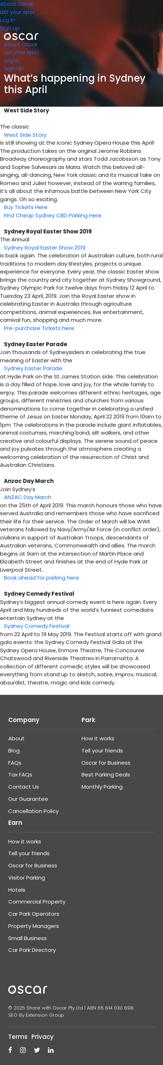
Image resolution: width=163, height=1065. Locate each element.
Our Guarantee (28, 799)
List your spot (17, 12)
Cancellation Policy (33, 811)
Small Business (27, 938)
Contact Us (23, 786)
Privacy (42, 1036)
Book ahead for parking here (41, 577)
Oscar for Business (106, 762)
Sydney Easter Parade (33, 368)
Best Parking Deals (106, 774)
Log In (7, 20)
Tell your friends (102, 750)
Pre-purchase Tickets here (39, 328)
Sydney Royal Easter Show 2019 (44, 247)
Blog (14, 750)
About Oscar (17, 4)
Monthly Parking (102, 786)
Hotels (16, 890)
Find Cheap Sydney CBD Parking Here (53, 215)
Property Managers (33, 926)
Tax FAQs (20, 774)
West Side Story (25, 135)
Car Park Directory (32, 950)
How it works (98, 738)
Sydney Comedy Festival (36, 626)
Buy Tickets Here (26, 207)
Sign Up (10, 28)
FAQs (14, 762)
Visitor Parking (26, 877)
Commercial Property (36, 901)
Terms (18, 1036)
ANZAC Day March (27, 497)
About (16, 738)
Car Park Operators (33, 914)
